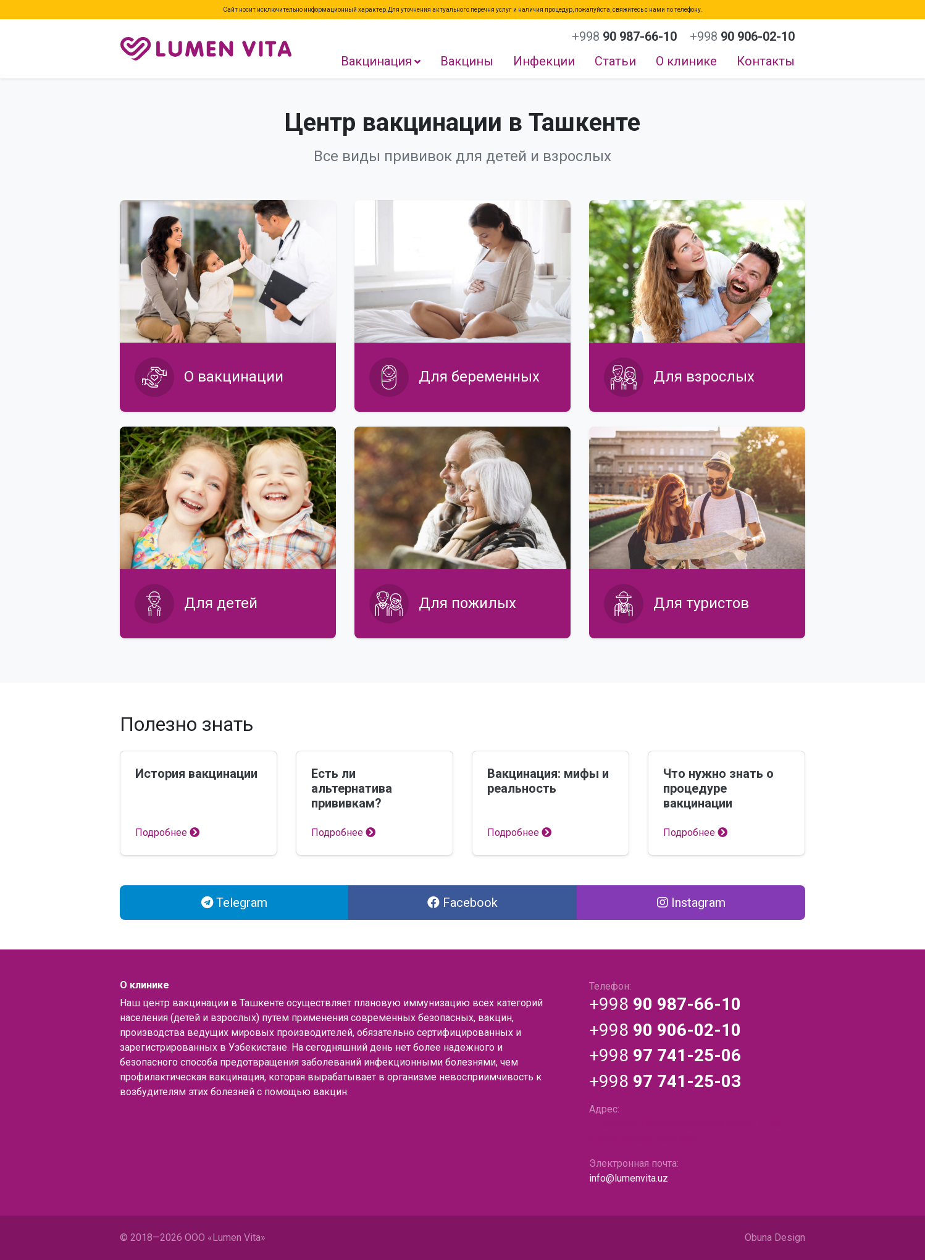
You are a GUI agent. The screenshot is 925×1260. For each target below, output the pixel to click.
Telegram (234, 902)
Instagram (691, 902)
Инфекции (544, 61)
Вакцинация (376, 61)
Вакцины (466, 61)
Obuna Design (775, 1237)
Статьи (615, 61)
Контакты (766, 61)
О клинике (686, 61)
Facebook (462, 902)
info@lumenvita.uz (628, 1178)
